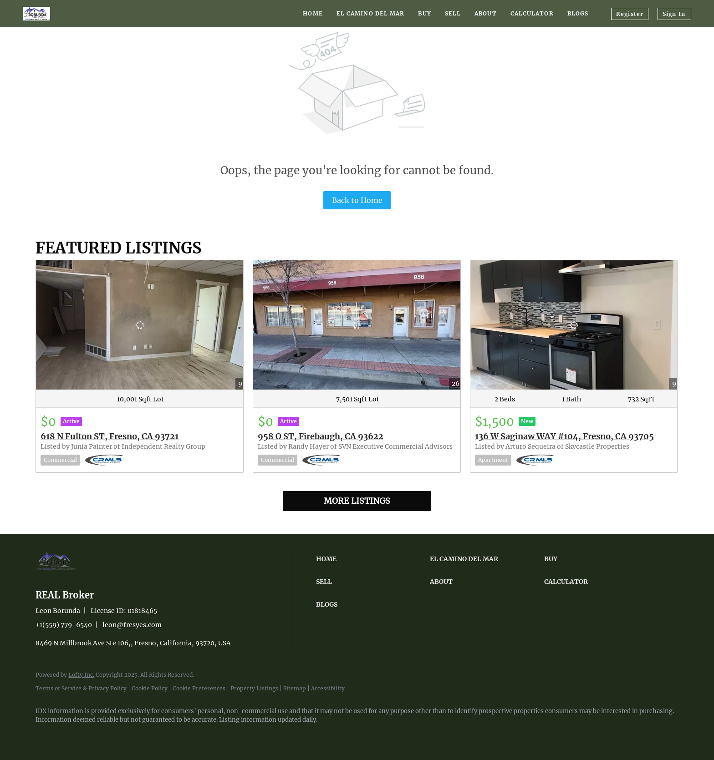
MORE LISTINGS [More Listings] (357, 501)
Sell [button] (453, 13)
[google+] (126, 735)
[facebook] (46, 735)
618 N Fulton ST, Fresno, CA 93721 (109, 436)
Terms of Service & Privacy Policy (81, 688)
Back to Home (357, 200)
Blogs (578, 13)
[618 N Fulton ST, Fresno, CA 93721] (139, 325)
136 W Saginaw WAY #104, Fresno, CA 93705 (564, 436)
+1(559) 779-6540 (64, 625)
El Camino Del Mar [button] (371, 13)
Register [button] (629, 13)
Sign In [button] (674, 13)
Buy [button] (424, 13)
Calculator (532, 13)
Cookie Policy (150, 688)
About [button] (485, 13)
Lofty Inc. (81, 674)
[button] (370, 559)
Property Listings (254, 688)
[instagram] (73, 735)
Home (312, 13)
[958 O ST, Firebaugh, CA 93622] (356, 325)
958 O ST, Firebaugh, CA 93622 (320, 436)
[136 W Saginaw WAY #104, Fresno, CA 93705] (574, 325)
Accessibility (328, 688)
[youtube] (99, 735)
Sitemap (294, 688)
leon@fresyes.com (132, 625)
